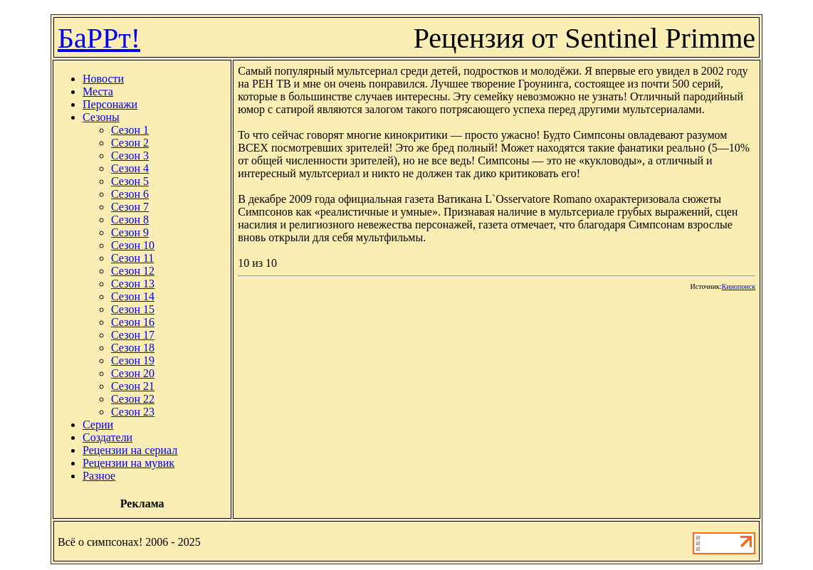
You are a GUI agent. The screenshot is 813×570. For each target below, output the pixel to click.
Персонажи (110, 104)
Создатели (107, 437)
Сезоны (101, 117)
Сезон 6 (130, 194)
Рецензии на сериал (130, 450)
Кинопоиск (738, 286)
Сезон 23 (132, 412)
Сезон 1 (130, 130)
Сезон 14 (132, 296)
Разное (99, 476)
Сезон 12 (132, 271)
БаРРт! (99, 38)
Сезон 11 (132, 258)
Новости (103, 79)
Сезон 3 (130, 155)
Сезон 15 (132, 309)
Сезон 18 (132, 348)
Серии (98, 424)
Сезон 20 (132, 373)
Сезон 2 (130, 143)
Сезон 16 (132, 322)
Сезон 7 (130, 207)
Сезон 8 (130, 219)
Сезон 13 (132, 284)
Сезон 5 (130, 181)
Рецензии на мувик (128, 463)
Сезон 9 (130, 232)
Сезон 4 (130, 168)
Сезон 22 (132, 399)
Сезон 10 (132, 245)
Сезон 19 (132, 360)
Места (98, 91)
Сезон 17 (132, 335)
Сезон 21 (132, 386)
